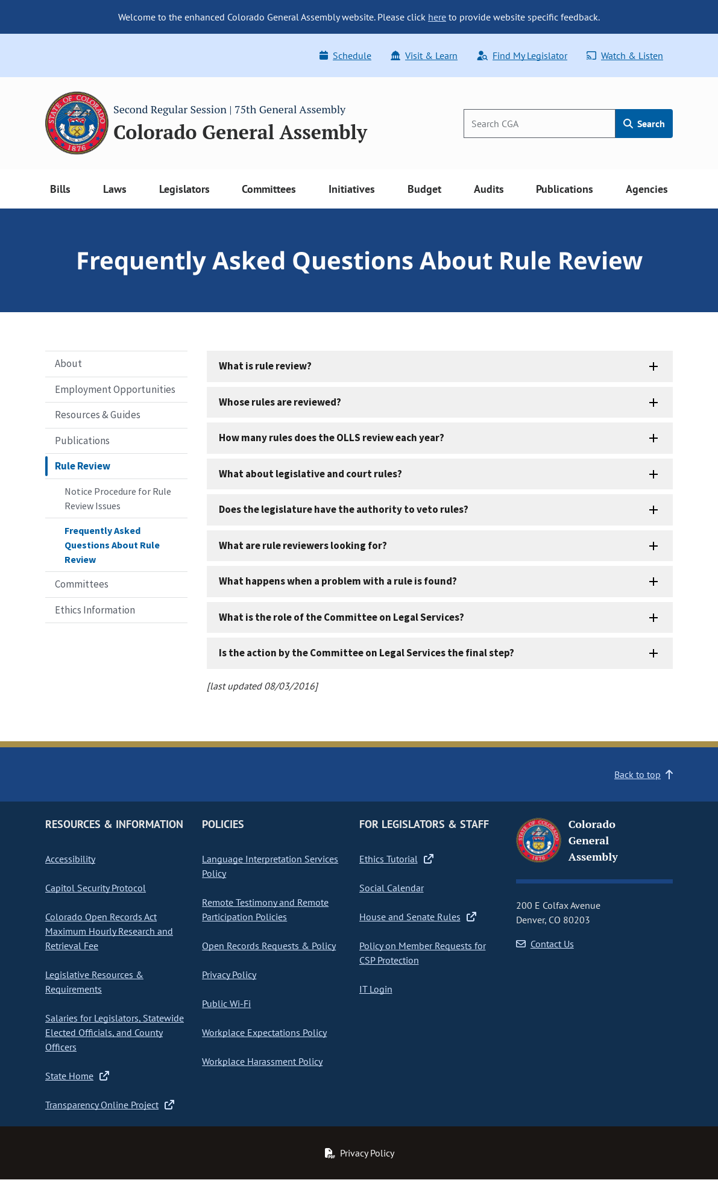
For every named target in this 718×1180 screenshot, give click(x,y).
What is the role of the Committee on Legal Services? (341, 617)
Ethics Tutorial (396, 859)
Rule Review (82, 465)
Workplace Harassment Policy (262, 1061)
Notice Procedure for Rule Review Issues (118, 498)
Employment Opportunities (115, 389)
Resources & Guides (97, 414)
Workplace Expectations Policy (264, 1032)
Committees (82, 584)
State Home (77, 1076)
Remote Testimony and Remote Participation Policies (265, 909)
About (68, 363)
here (437, 17)
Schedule (345, 55)
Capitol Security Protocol (95, 888)
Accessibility (70, 859)
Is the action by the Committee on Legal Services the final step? (366, 652)
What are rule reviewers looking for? (303, 545)
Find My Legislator (522, 55)
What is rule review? (265, 365)
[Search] (540, 123)
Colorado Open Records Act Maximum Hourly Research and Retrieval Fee (109, 931)
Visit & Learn (424, 55)
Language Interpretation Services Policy (270, 866)
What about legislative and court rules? (310, 473)
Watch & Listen (625, 55)
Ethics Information (95, 610)
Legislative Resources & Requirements (94, 981)
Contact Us (545, 944)
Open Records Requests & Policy (269, 946)
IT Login (375, 989)
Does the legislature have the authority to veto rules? (343, 509)
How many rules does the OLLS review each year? (331, 437)
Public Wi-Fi (226, 1003)
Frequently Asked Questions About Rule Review (112, 544)
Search (644, 124)
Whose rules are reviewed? (280, 402)
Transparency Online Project (109, 1105)
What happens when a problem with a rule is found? (338, 581)
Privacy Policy (229, 974)
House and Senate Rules (417, 917)
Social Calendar (391, 888)
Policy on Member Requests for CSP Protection (422, 953)
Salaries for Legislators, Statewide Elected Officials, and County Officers (114, 1032)
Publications (82, 440)
